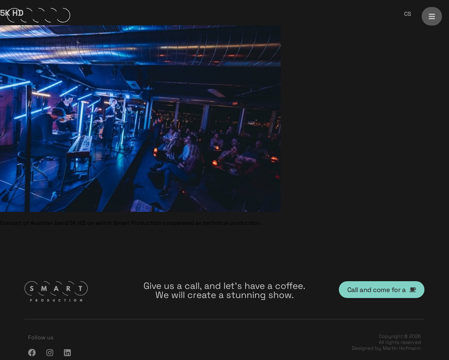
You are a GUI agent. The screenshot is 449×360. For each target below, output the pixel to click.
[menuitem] (408, 14)
